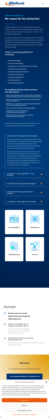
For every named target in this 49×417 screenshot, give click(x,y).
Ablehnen (24, 405)
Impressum (33, 414)
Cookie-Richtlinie (17, 414)
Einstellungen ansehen (24, 410)
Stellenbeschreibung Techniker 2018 (24, 376)
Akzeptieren (24, 400)
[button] (46, 382)
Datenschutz (26, 414)
